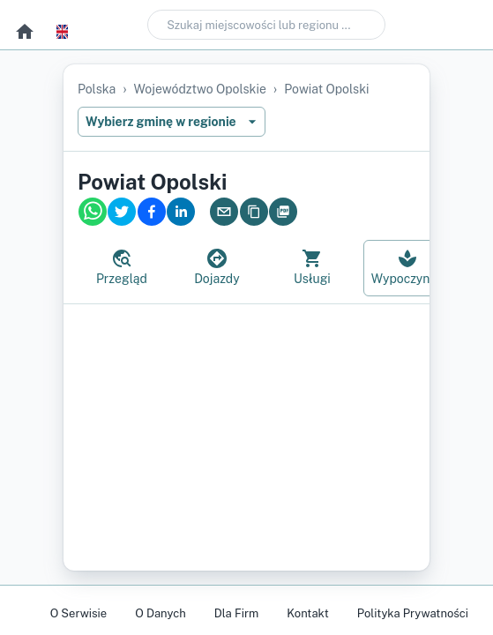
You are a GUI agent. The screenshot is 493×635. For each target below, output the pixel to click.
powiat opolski (326, 89)
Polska (97, 89)
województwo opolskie (200, 89)
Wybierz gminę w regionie (171, 122)
